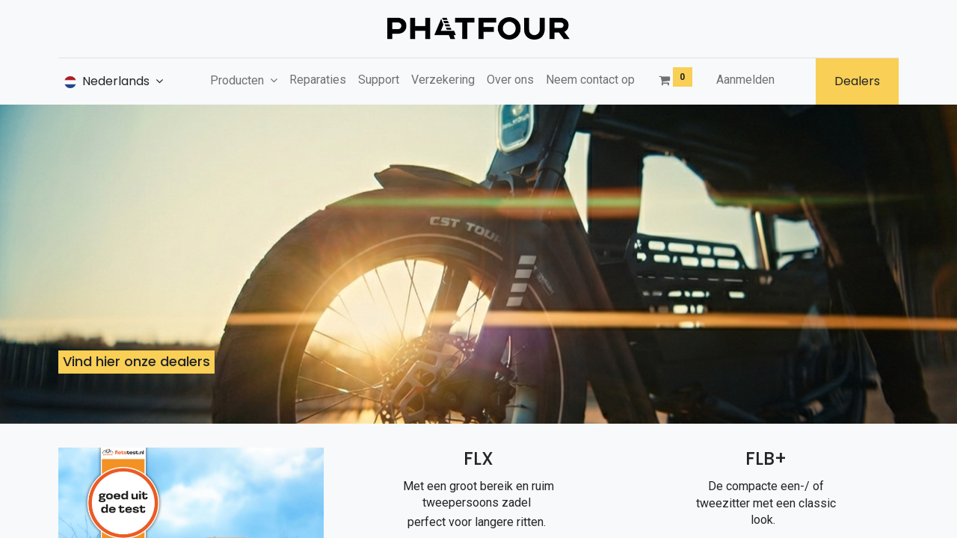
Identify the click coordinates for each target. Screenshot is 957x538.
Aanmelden (745, 79)
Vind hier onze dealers (136, 361)
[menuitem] (317, 80)
